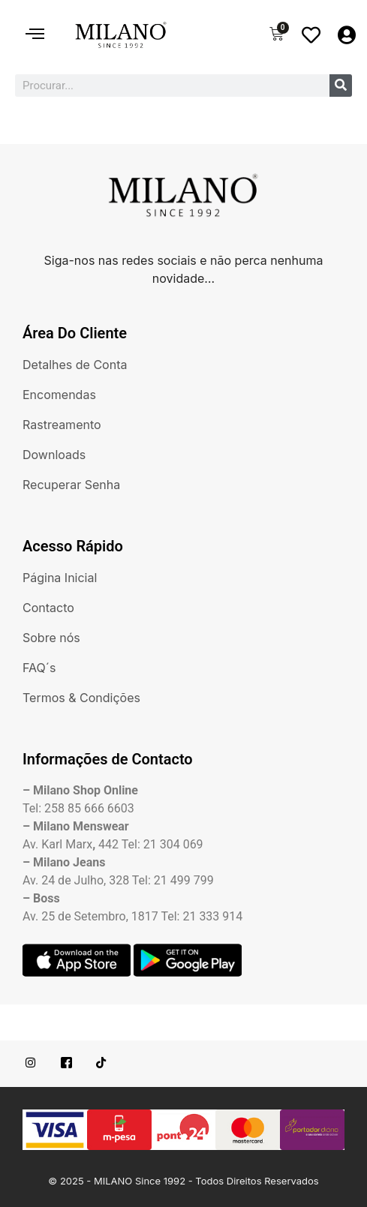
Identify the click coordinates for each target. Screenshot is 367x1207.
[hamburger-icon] (35, 35)
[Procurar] (340, 85)
